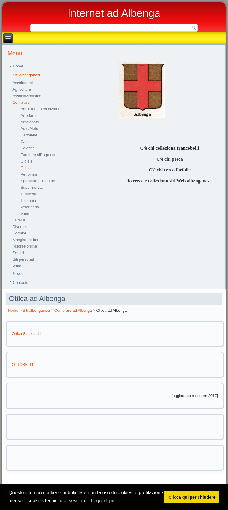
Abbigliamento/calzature (41, 109)
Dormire (19, 233)
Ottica (25, 168)
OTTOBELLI (22, 364)
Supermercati (31, 187)
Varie (24, 213)
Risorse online (24, 246)
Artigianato (29, 122)
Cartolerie (28, 135)
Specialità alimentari (37, 181)
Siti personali (23, 259)
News (18, 273)
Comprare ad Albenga (73, 310)
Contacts (20, 282)
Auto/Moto (29, 128)
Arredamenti (31, 115)
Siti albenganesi (26, 75)
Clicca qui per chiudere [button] (191, 497)
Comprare (21, 102)
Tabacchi (28, 194)
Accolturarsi (22, 83)
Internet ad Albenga (114, 13)
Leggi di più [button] (103, 500)
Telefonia (28, 200)
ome (14, 310)
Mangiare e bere (26, 239)
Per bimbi (28, 174)
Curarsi (18, 220)
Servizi (18, 253)
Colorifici (27, 148)
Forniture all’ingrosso (38, 154)
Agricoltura (21, 89)
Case (24, 141)
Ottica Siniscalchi (26, 333)
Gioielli (26, 161)
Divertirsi (20, 226)
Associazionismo (26, 96)
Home (18, 66)
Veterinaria (29, 207)
